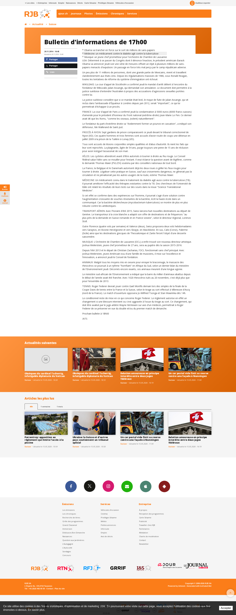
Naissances (71, 3)
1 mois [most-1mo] (60, 406)
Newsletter (144, 544)
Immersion (67, 529)
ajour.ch (63, 13)
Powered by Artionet (176, 586)
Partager (52, 59)
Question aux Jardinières (73, 540)
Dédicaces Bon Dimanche (73, 533)
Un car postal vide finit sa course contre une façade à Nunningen (188, 375)
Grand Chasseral (69, 525)
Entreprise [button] (41, 3)
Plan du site (60, 589)
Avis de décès (107, 536)
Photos (88, 13)
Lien (50, 72)
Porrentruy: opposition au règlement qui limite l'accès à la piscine (44, 440)
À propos (143, 510)
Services (132, 13)
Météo (104, 521)
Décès (80, 3)
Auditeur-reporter (200, 3)
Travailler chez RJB (147, 525)
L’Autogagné (67, 544)
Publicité (143, 521)
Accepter (226, 608)
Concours (66, 555)
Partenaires (144, 529)
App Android (164, 486)
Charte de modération (149, 536)
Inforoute (53, 3)
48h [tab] (31, 406)
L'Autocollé (67, 548)
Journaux (76, 13)
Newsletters (127, 486)
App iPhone (145, 486)
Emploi (61, 3)
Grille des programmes (72, 521)
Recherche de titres (71, 517)
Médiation (143, 533)
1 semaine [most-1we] (45, 406)
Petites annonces (108, 525)
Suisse (52, 24)
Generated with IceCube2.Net (199, 586)
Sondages (66, 551)
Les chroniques (69, 514)
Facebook (71, 486)
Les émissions (68, 510)
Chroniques (117, 13)
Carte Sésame (90, 3)
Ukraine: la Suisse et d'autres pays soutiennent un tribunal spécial (90, 440)
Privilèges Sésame (106, 3)
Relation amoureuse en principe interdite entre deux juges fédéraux (139, 376)
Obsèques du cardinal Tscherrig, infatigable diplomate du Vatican (45, 375)
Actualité (37, 24)
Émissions (102, 13)
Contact (142, 540)
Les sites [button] (29, 3)
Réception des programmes (151, 514)
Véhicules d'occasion (124, 3)
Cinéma (104, 514)
